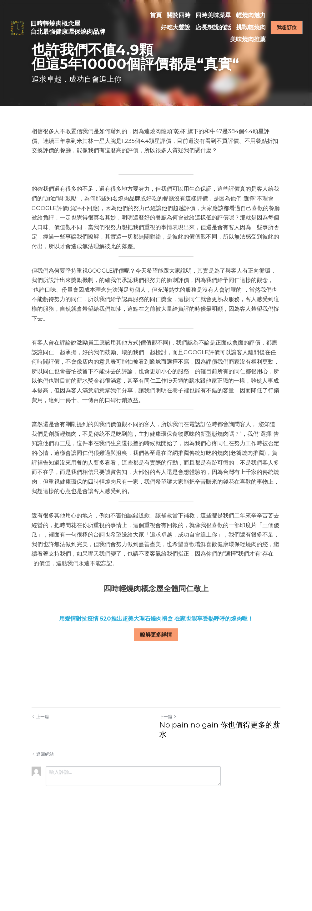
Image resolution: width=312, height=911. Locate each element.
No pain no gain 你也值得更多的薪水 (219, 729)
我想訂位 (287, 27)
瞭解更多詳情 (156, 634)
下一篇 (168, 716)
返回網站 (43, 754)
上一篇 (40, 716)
